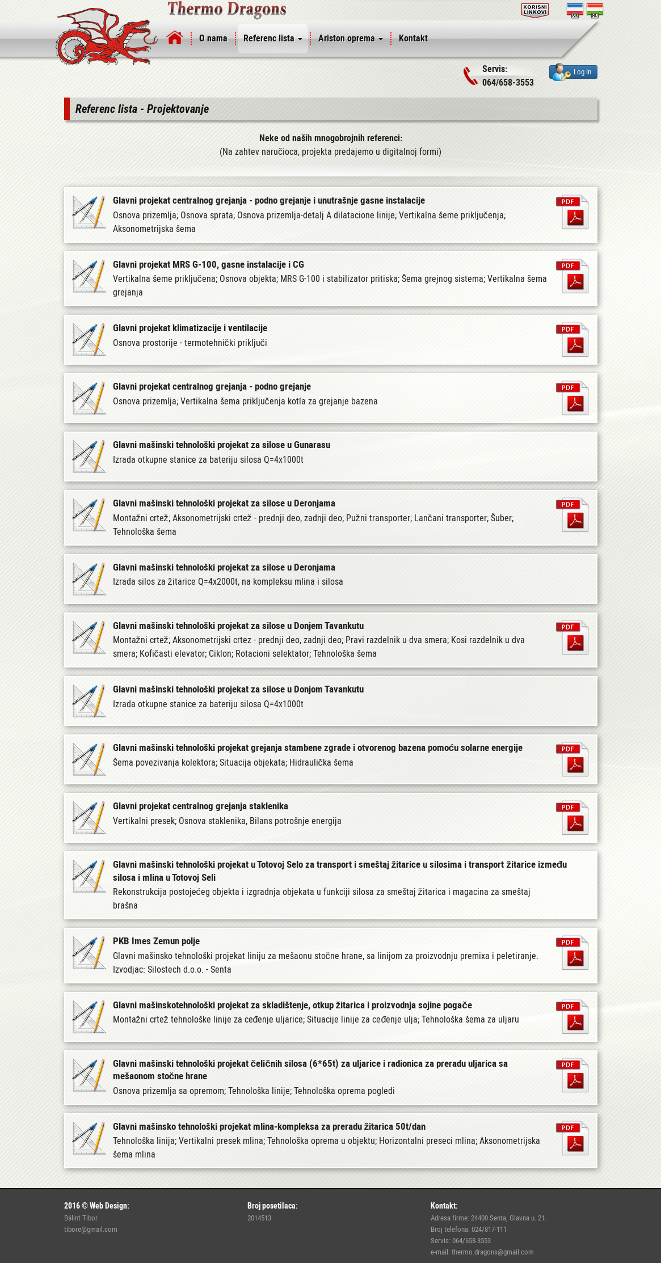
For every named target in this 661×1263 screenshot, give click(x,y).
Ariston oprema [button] (350, 38)
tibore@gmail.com (90, 1229)
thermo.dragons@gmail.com (493, 1251)
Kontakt (413, 38)
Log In (572, 72)
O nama (213, 38)
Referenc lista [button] (272, 38)
